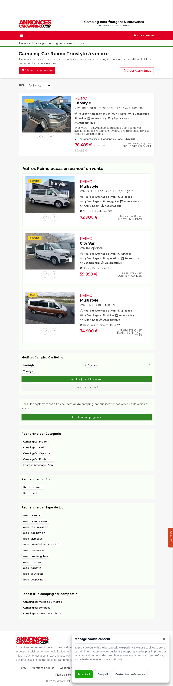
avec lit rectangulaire (35, 556)
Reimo (69, 43)
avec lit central (32, 515)
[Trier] (38, 85)
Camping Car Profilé (35, 441)
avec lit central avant (35, 521)
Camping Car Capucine (36, 453)
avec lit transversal (34, 550)
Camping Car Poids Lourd (38, 459)
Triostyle (83, 100)
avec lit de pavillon (34, 532)
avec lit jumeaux (32, 538)
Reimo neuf (30, 493)
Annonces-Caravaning (31, 43)
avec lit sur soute (33, 573)
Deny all (103, 674)
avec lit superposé (34, 562)
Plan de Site (63, 674)
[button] (163, 639)
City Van (87, 241)
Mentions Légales (43, 667)
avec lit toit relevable (35, 526)
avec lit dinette (32, 567)
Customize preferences (130, 674)
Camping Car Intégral (35, 447)
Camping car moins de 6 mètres (42, 601)
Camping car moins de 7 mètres (42, 613)
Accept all (84, 674)
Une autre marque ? (86, 387)
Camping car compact (36, 607)
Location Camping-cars (86, 417)
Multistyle (89, 184)
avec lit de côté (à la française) (41, 544)
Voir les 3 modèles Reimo (86, 379)
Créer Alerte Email (137, 70)
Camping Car (55, 43)
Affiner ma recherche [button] (37, 70)
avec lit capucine (33, 579)
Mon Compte (144, 35)
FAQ (23, 667)
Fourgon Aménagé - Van (38, 464)
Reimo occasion (33, 487)
